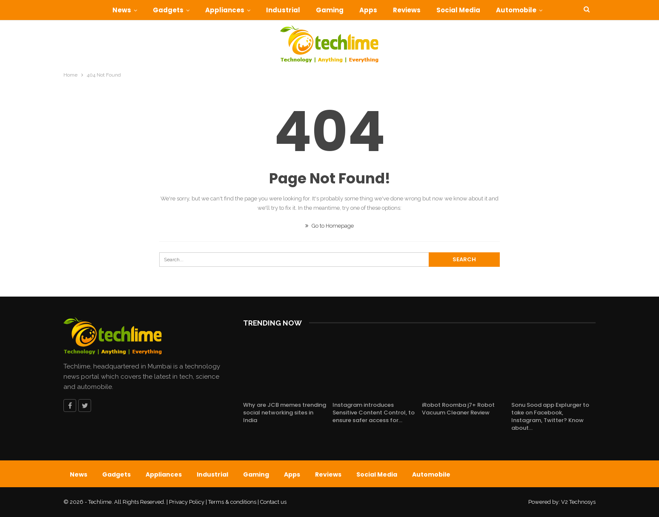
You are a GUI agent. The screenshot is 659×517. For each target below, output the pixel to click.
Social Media (458, 10)
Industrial (283, 10)
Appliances (224, 10)
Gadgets (168, 10)
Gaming (330, 10)
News (121, 10)
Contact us (273, 502)
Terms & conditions (232, 502)
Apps (368, 10)
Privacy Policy (186, 502)
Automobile (516, 10)
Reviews (407, 10)
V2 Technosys (578, 502)
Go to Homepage (329, 226)
